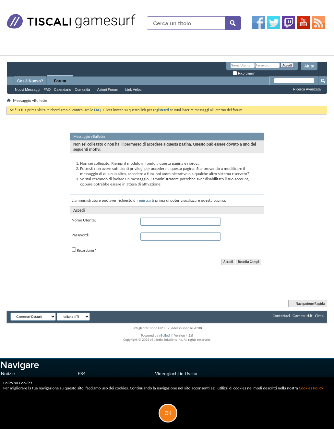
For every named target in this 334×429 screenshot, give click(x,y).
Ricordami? (243, 73)
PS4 (82, 373)
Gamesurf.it (302, 315)
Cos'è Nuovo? (30, 81)
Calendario (62, 89)
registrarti (145, 200)
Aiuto (309, 66)
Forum (60, 81)
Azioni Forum (107, 89)
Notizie (8, 373)
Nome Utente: (84, 220)
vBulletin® (166, 335)
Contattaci (281, 315)
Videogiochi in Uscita (176, 373)
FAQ (47, 89)
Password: (80, 234)
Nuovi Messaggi (27, 89)
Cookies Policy (311, 388)
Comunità (82, 89)
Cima (319, 315)
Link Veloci (133, 89)
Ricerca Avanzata (307, 89)
